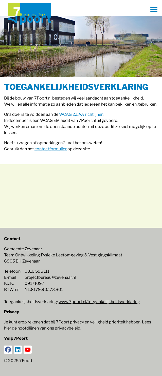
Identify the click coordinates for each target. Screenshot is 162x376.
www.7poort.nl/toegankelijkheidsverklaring (99, 301)
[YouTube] (28, 350)
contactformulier (50, 148)
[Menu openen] (154, 10)
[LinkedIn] (18, 350)
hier (7, 328)
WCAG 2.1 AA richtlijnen (81, 114)
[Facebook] (8, 350)
